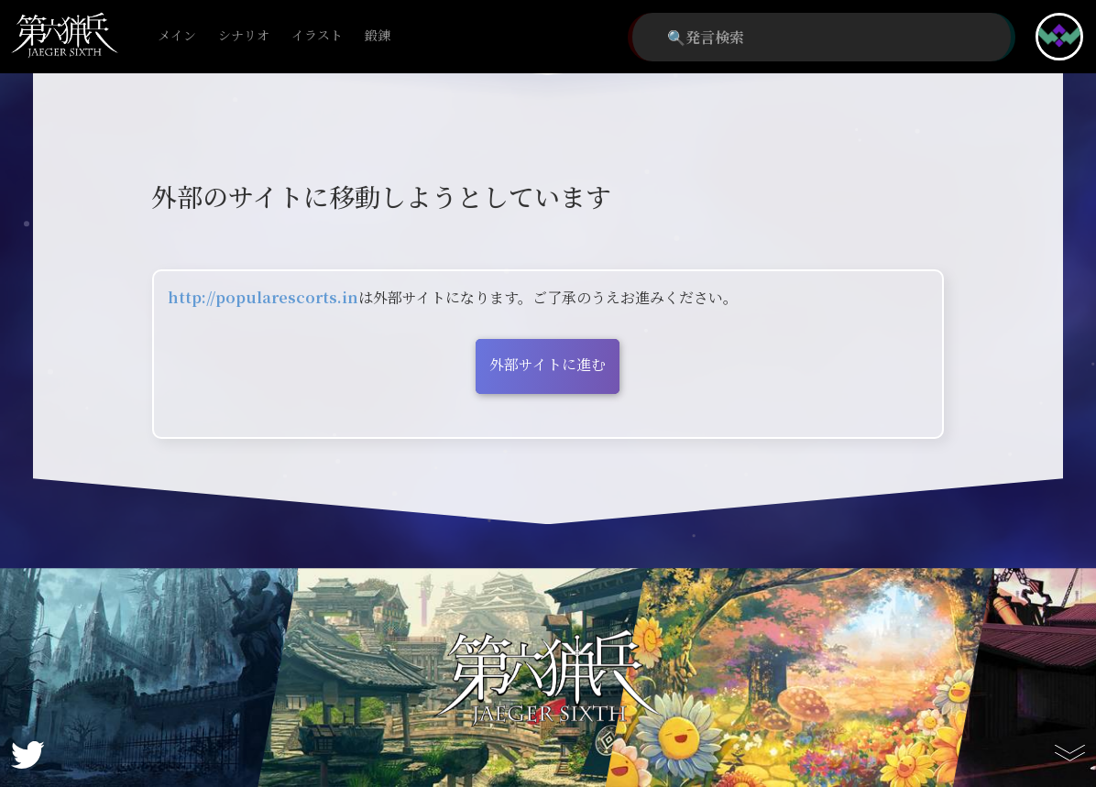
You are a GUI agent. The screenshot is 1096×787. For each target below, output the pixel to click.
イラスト (317, 36)
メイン (177, 36)
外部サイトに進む (547, 364)
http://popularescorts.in (263, 297)
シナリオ (243, 36)
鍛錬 (377, 36)
